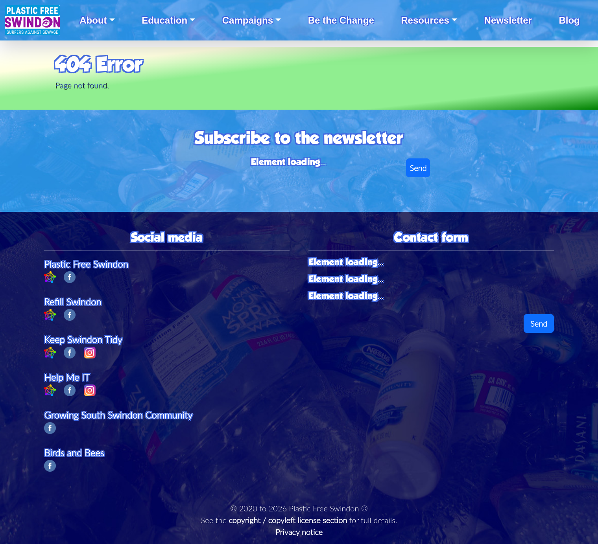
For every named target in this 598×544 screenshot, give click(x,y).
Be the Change (341, 20)
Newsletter (508, 20)
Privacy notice (299, 532)
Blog (569, 20)
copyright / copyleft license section (288, 520)
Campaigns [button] (247, 20)
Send (418, 168)
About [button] (93, 20)
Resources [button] (425, 20)
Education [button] (164, 20)
